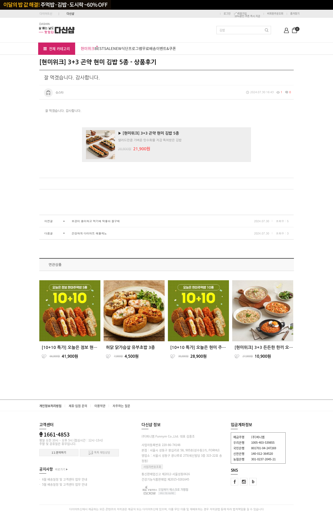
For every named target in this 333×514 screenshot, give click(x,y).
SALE (108, 48)
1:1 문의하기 (59, 452)
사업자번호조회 (152, 467)
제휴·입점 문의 (78, 405)
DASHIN (44, 24)
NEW (117, 48)
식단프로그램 (131, 48)
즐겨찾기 (294, 13)
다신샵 (70, 14)
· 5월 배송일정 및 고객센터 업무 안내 (63, 484)
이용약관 (99, 405)
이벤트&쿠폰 (166, 48)
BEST (99, 48)
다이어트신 (46, 14)
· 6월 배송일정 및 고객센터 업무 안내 (63, 479)
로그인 (227, 13)
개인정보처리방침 (50, 405)
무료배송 (149, 48)
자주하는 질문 (121, 405)
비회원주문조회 (275, 13)
